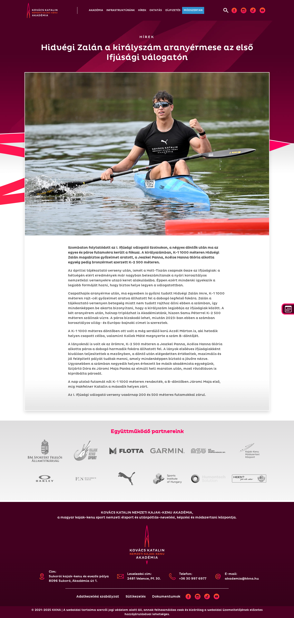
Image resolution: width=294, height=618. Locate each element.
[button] (96, 10)
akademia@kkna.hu (242, 579)
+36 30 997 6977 (192, 579)
